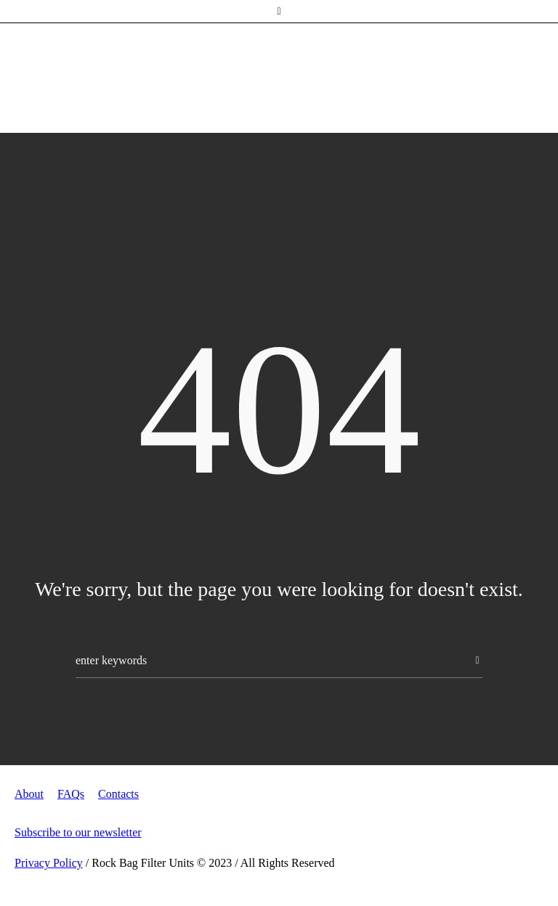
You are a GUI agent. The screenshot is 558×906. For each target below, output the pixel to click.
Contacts (118, 794)
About (29, 794)
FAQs (70, 794)
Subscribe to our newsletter (78, 832)
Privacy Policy (49, 863)
